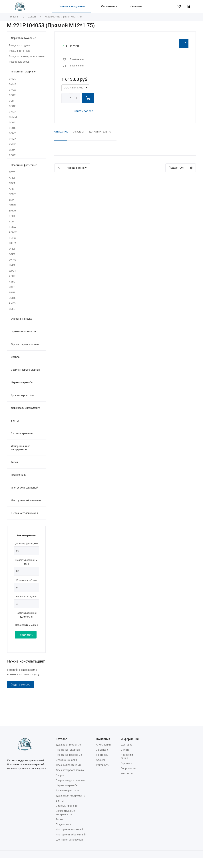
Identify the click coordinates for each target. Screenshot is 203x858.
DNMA (12, 138)
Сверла (15, 356)
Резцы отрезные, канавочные (27, 56)
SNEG (12, 308)
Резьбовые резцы (19, 61)
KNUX (12, 144)
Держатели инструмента (25, 407)
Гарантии (126, 763)
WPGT (12, 270)
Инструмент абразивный (26, 500)
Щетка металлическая (24, 513)
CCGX (12, 106)
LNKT (12, 265)
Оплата (125, 749)
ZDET (12, 287)
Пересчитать (26, 634)
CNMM (13, 117)
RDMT (12, 221)
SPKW (12, 210)
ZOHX (12, 297)
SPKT (12, 183)
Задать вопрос (20, 684)
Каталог (61, 739)
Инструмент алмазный (24, 487)
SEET (12, 172)
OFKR (12, 254)
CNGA (12, 89)
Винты (15, 420)
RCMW (13, 232)
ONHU (12, 259)
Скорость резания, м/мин (26, 562)
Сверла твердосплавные (25, 369)
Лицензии (102, 749)
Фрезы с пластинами (23, 331)
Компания (103, 739)
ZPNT (12, 292)
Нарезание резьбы (22, 382)
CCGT (12, 95)
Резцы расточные (19, 50)
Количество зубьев (26, 596)
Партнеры (102, 754)
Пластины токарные (23, 71)
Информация (130, 739)
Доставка (126, 744)
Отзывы (78, 131)
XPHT (12, 276)
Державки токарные (23, 38)
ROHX (12, 237)
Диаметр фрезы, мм (26, 543)
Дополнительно (100, 131)
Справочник (109, 6)
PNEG (12, 303)
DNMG (12, 84)
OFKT (12, 248)
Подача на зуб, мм (26, 580)
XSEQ (12, 281)
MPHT (12, 243)
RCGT (12, 155)
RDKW (12, 227)
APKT (12, 177)
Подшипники (18, 474)
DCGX (12, 127)
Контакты (127, 773)
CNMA (12, 111)
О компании (103, 744)
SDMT (12, 199)
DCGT (12, 122)
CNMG (12, 78)
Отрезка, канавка (21, 318)
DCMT (12, 133)
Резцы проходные (19, 45)
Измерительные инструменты (20, 448)
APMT (12, 188)
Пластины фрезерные (24, 165)
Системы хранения (22, 433)
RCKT (12, 216)
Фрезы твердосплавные (25, 344)
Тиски (14, 462)
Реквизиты (103, 765)
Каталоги (136, 6)
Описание (61, 131)
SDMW (12, 205)
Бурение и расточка (23, 395)
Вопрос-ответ (129, 768)
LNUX (12, 149)
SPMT (12, 194)
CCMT (12, 100)
